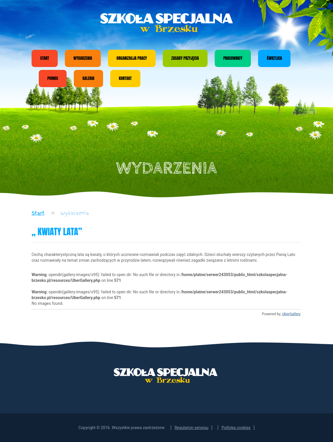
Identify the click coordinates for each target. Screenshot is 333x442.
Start (44, 58)
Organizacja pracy (132, 58)
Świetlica (274, 58)
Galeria (88, 78)
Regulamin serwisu (191, 427)
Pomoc (52, 78)
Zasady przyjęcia (185, 58)
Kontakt (125, 78)
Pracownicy (233, 58)
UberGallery (291, 314)
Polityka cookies (235, 427)
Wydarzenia (82, 58)
